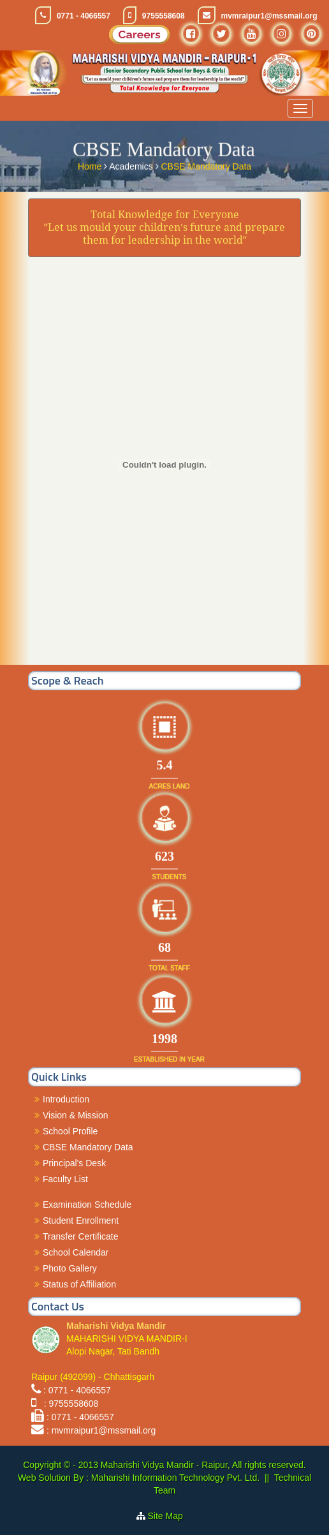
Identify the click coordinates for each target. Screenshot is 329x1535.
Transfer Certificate (81, 1236)
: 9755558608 (68, 1403)
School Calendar (76, 1252)
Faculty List (65, 1179)
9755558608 (163, 15)
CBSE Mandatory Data (206, 164)
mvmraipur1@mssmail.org (269, 15)
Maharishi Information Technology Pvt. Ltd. (174, 1477)
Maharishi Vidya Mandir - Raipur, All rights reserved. (203, 1465)
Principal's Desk (74, 1163)
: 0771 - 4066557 (77, 1390)
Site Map (170, 1516)
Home (91, 164)
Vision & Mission (75, 1115)
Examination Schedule (87, 1204)
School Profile (70, 1131)
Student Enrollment (81, 1220)
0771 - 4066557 (83, 15)
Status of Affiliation (79, 1284)
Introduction (66, 1099)
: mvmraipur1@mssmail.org (101, 1430)
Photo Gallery (70, 1268)
